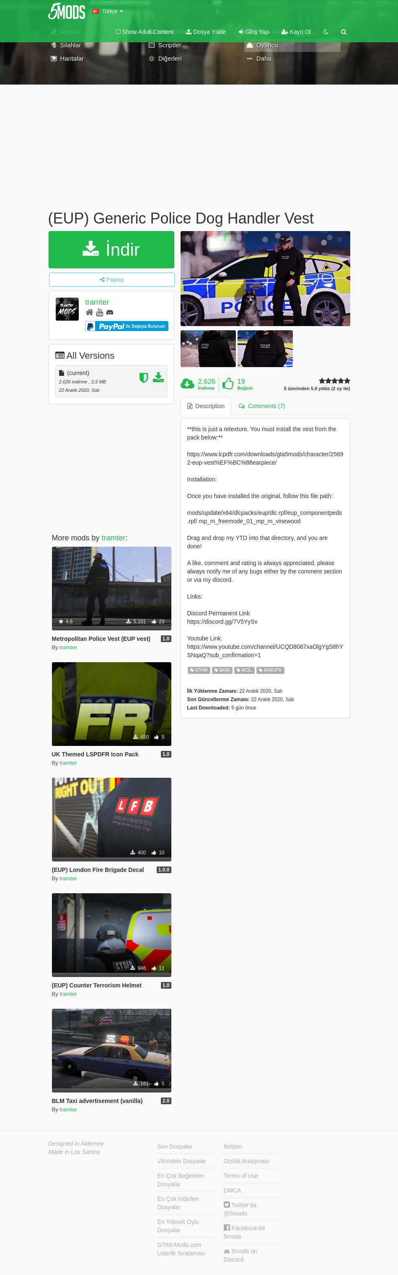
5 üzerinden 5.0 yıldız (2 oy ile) (317, 388)
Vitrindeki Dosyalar (182, 1161)
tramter (97, 302)
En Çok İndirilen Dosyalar (178, 1203)
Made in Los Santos (75, 1152)
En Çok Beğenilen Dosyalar (181, 1180)
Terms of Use (241, 1175)
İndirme (206, 388)
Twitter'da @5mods (240, 1209)
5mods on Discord (240, 1255)
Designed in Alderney (76, 1143)
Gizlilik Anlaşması (246, 1161)
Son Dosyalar (175, 1146)
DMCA (232, 1190)
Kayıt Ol (296, 31)
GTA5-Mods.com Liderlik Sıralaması (182, 1249)
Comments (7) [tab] (262, 406)
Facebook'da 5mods (244, 1232)
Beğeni (245, 388)
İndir (111, 250)
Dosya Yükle (206, 31)
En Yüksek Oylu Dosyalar (178, 1226)
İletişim (233, 1146)
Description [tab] (206, 406)
